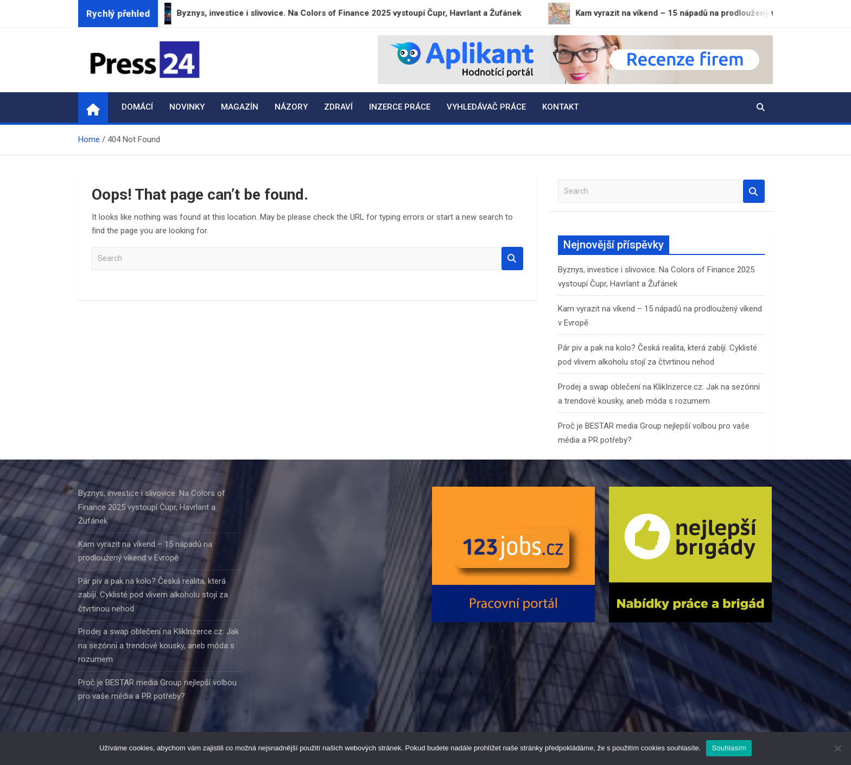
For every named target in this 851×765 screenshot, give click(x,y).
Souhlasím (729, 748)
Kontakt (560, 107)
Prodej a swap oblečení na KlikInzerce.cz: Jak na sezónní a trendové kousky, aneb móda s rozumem (158, 645)
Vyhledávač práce (486, 107)
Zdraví (338, 107)
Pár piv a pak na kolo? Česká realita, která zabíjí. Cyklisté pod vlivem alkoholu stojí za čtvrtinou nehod (153, 595)
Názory (291, 107)
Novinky (187, 107)
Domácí (137, 107)
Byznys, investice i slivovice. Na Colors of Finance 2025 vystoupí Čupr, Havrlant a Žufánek (151, 507)
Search (512, 258)
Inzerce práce (399, 107)
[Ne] (837, 748)
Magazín (239, 107)
